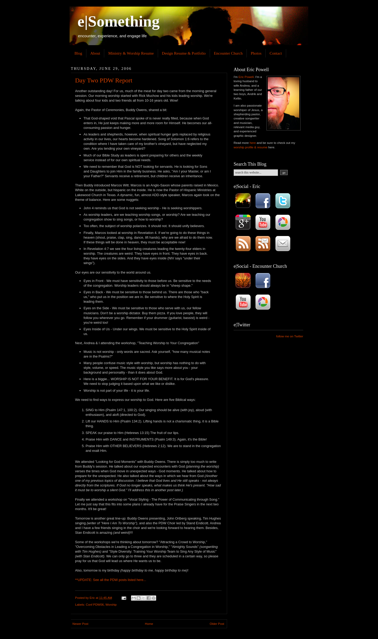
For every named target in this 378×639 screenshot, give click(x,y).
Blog (78, 53)
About (95, 53)
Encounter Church (228, 53)
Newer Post (80, 623)
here (139, 580)
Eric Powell (246, 76)
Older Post (217, 623)
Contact (276, 53)
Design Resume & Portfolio (184, 53)
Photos (256, 53)
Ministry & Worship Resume (131, 53)
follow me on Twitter (289, 336)
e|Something (118, 21)
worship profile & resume (250, 147)
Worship (111, 604)
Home (149, 623)
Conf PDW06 (95, 604)
